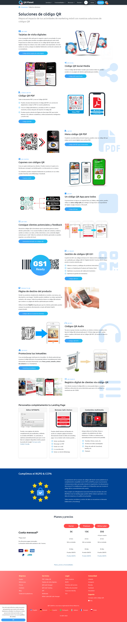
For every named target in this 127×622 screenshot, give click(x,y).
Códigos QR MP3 (73, 341)
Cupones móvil (27, 178)
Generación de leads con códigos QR (33, 241)
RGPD (67, 582)
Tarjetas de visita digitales (49, 582)
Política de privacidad (71, 588)
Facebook (91, 588)
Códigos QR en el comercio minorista (33, 313)
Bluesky (90, 585)
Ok (13, 620)
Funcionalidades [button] (59, 2)
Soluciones (24, 7)
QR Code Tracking (47, 588)
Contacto (21, 588)
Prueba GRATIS (71, 556)
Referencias (22, 582)
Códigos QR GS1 (73, 278)
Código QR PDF (27, 121)
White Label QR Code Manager (51, 596)
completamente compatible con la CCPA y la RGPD (79, 482)
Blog (20, 590)
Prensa (21, 585)
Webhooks (45, 593)
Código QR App (73, 209)
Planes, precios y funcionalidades (63, 564)
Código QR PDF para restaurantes (78, 144)
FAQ (90, 600)
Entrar (92, 2)
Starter (71, 526)
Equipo (21, 579)
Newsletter (91, 590)
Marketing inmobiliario (29, 368)
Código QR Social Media (75, 76)
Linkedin (90, 579)
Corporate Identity (70, 590)
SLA (66, 593)
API (43, 590)
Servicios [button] (48, 2)
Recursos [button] (70, 2)
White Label (102, 526)
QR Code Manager (47, 585)
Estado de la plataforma (26, 593)
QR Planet (26, 2)
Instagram (91, 582)
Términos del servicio (71, 585)
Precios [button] (79, 2)
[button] (100, 2)
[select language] (106, 2)
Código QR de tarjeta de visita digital (33, 53)
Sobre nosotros (69, 579)
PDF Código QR (46, 579)
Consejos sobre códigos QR (96, 598)
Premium (86, 526)
